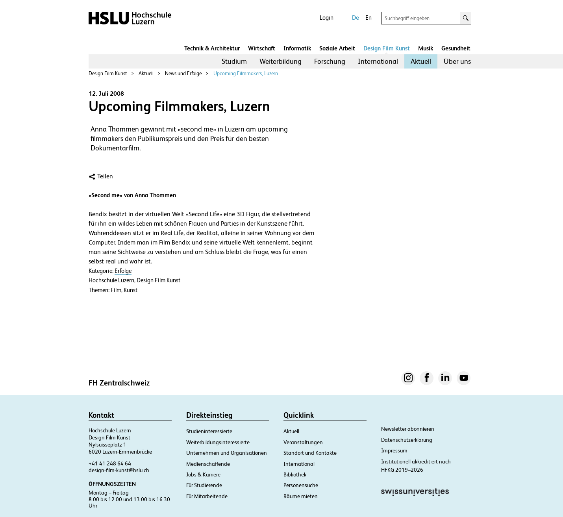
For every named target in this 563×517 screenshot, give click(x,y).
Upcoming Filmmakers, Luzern (245, 73)
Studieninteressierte (209, 431)
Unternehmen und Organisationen (226, 453)
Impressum (394, 450)
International (378, 61)
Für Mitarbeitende (207, 496)
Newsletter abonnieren (407, 429)
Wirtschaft (261, 48)
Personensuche (300, 485)
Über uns (457, 61)
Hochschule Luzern (111, 280)
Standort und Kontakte (310, 453)
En (368, 17)
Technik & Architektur (212, 48)
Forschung (329, 61)
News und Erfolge (183, 73)
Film (116, 290)
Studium (234, 61)
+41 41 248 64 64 (110, 463)
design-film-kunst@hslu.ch (119, 470)
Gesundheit (455, 48)
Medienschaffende (208, 464)
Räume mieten (300, 496)
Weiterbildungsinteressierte (218, 442)
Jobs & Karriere (203, 474)
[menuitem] (234, 61)
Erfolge (123, 271)
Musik (425, 48)
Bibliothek (294, 474)
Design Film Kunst (386, 48)
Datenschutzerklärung (406, 440)
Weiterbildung (280, 61)
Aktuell (421, 61)
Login (326, 17)
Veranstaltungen (303, 442)
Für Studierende (204, 485)
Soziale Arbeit (337, 48)
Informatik (297, 48)
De (355, 17)
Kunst (130, 290)
